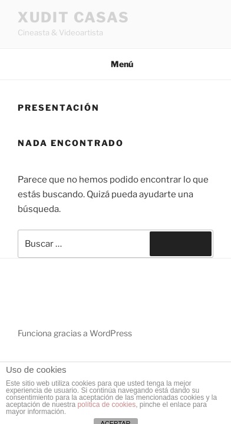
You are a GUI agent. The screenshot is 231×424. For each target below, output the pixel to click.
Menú (115, 64)
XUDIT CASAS (74, 17)
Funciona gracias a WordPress (75, 333)
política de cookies (106, 404)
